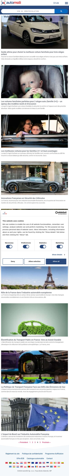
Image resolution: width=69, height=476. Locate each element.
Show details (57, 255)
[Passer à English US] (44, 463)
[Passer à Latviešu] (59, 463)
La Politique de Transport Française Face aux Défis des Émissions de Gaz (33, 387)
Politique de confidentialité (32, 454)
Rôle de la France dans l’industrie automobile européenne (26, 293)
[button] (66, 3)
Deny (13, 261)
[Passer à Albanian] (6, 463)
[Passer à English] (33, 463)
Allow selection (34, 261)
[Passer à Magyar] (14, 467)
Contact (50, 458)
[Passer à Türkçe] (55, 467)
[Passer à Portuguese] (29, 467)
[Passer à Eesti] (47, 463)
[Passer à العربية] (10, 463)
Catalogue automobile (35, 458)
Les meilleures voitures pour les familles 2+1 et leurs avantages (29, 151)
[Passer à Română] (36, 467)
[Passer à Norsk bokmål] (21, 467)
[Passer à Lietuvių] (62, 463)
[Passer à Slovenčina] (40, 467)
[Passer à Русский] (33, 467)
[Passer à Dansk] (25, 463)
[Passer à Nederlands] (18, 467)
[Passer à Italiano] (55, 463)
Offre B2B (20, 458)
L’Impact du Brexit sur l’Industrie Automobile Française (25, 434)
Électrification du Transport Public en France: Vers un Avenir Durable (31, 340)
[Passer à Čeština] (18, 463)
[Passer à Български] (14, 463)
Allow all (56, 261)
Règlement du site (12, 454)
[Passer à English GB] (40, 463)
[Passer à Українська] (59, 467)
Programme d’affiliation (54, 454)
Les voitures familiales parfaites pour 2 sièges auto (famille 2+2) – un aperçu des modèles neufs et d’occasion (31, 102)
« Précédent (23, 442)
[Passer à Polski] (25, 467)
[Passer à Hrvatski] (21, 463)
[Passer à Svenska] (51, 467)
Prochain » (46, 442)
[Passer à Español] (51, 463)
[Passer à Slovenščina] (44, 467)
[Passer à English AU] (36, 463)
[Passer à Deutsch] (29, 463)
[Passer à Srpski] (47, 467)
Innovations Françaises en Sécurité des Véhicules (23, 198)
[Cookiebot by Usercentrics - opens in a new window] (56, 213)
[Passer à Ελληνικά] (10, 467)
